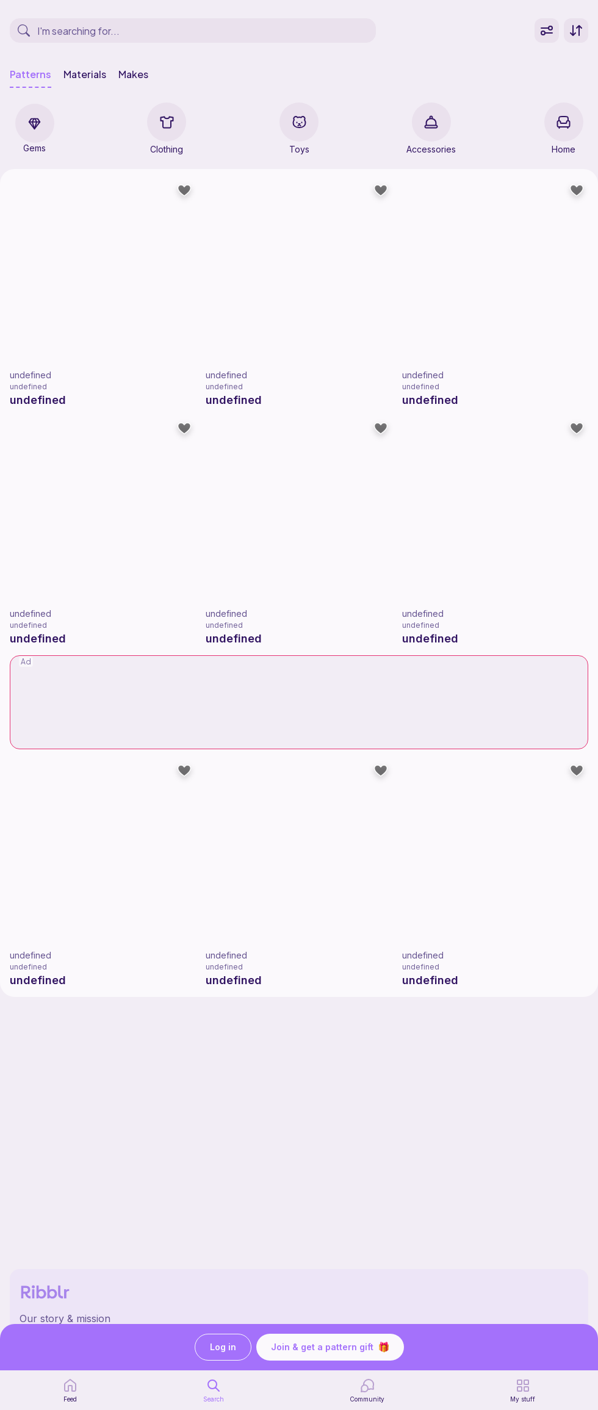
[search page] (213, 1390)
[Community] (367, 1390)
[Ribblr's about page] (299, 1318)
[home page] (70, 1390)
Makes (133, 74)
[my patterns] (522, 1390)
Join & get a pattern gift (330, 1347)
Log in (223, 1347)
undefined (30, 375)
